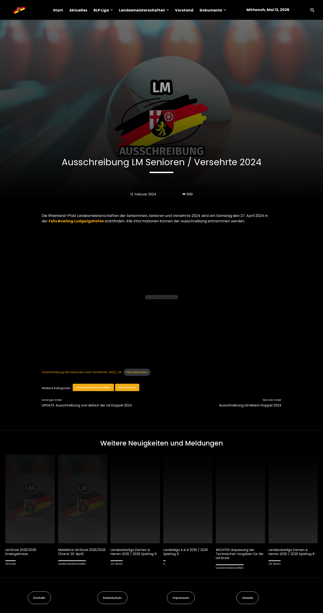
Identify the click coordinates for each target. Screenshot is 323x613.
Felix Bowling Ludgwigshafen (76, 221)
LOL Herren (117, 564)
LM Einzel (10, 564)
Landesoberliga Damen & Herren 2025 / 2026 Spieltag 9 (135, 551)
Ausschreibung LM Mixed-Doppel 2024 (250, 405)
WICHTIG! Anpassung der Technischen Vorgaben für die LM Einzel (238, 553)
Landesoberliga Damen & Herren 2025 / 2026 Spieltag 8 (292, 551)
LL (164, 564)
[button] (312, 9)
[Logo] (18, 9)
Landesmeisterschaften (93, 387)
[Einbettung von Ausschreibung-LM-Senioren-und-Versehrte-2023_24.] (161, 297)
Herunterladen (137, 372)
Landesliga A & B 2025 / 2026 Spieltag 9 (186, 551)
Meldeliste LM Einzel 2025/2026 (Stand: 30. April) (80, 551)
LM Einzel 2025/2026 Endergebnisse (21, 551)
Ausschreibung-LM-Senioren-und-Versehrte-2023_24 (81, 372)
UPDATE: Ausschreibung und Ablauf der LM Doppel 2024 (87, 405)
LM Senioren (127, 387)
